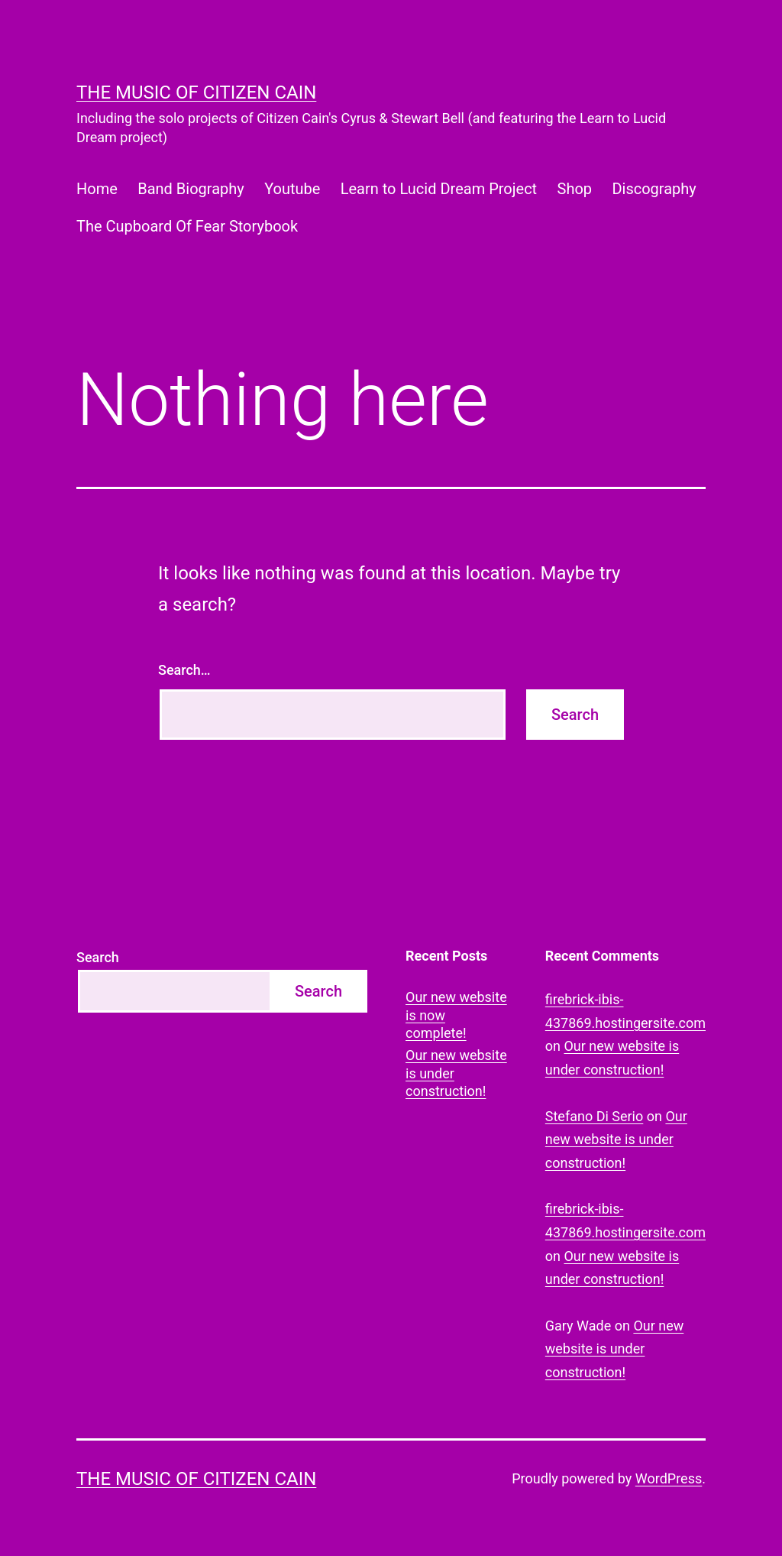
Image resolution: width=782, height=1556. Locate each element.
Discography (654, 189)
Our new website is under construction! (456, 1073)
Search (97, 957)
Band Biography (190, 189)
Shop (575, 189)
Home (97, 189)
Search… (184, 670)
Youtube (292, 189)
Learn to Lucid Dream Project (439, 189)
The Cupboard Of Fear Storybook (187, 226)
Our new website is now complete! (456, 1015)
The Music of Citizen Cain (196, 92)
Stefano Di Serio (594, 1116)
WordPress (668, 1478)
